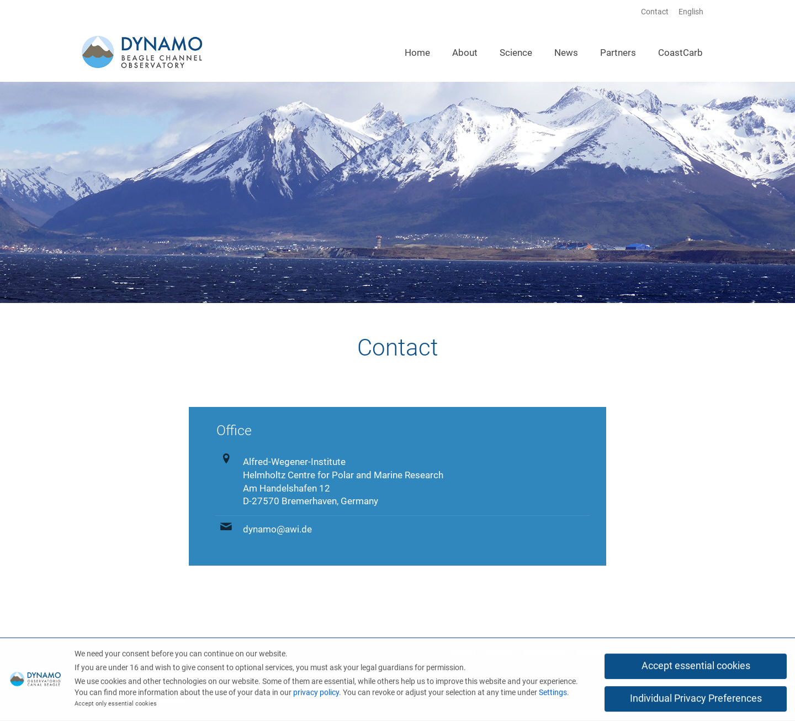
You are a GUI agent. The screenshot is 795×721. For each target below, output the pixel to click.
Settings (553, 693)
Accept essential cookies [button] (696, 667)
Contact (655, 12)
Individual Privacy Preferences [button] (696, 700)
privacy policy (316, 693)
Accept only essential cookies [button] (116, 705)
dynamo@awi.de (277, 529)
